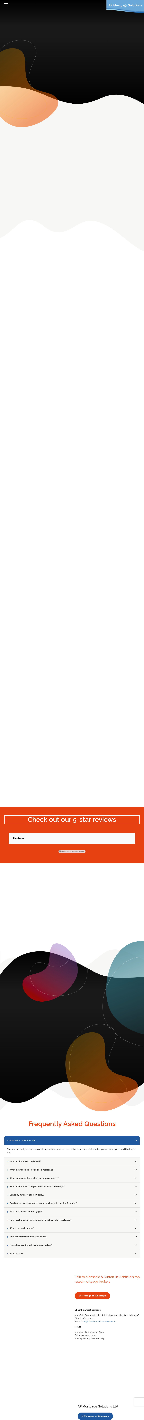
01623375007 (88, 1319)
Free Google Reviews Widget (71, 851)
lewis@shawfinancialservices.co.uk (98, 1322)
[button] (8, 847)
